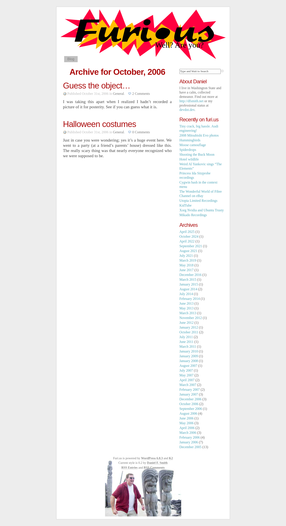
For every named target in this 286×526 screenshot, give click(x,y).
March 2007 (187, 385)
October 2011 (188, 332)
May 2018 (186, 265)
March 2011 (187, 346)
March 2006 (187, 432)
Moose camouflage (192, 145)
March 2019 (187, 260)
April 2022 (187, 241)
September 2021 (190, 246)
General (118, 93)
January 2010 (188, 351)
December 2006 (190, 399)
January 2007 (188, 394)
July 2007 (186, 370)
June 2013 (186, 303)
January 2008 (188, 361)
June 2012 (186, 322)
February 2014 (189, 299)
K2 (171, 458)
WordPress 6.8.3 (152, 458)
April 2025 (187, 232)
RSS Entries (129, 467)
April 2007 (187, 380)
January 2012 (188, 327)
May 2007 (186, 375)
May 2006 (186, 423)
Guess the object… (96, 85)
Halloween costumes (99, 124)
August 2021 (188, 251)
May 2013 (186, 308)
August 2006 (188, 413)
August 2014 (188, 289)
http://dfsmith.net (191, 101)
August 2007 (188, 365)
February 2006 (189, 437)
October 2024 (189, 236)
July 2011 (186, 337)
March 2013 (187, 313)
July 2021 (186, 255)
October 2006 (189, 404)
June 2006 (186, 418)
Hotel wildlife (189, 159)
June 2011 (186, 342)
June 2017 (186, 270)
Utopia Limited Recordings (198, 200)
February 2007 (189, 389)
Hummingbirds (190, 140)
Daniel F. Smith (157, 462)
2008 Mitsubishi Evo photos (199, 135)
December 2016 (190, 275)
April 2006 (187, 428)
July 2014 (186, 294)
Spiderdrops (187, 150)
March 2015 (187, 279)
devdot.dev (187, 110)
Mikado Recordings (193, 215)
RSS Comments (154, 467)
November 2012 (190, 318)
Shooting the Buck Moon (196, 154)
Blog (70, 59)
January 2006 (188, 442)
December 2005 (190, 447)
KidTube (185, 205)
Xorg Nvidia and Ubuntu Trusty (201, 210)
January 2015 (188, 284)
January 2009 (188, 356)
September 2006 (190, 409)
